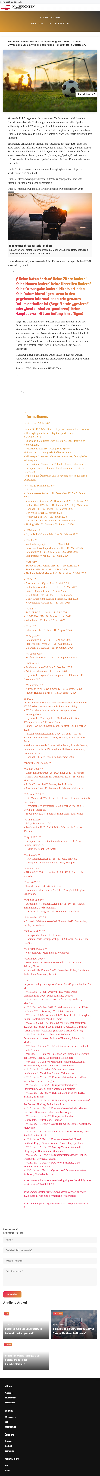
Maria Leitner (37, 23)
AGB (6, 1422)
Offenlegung (10, 1417)
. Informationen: (58, 809)
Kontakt (8, 1446)
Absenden (12, 1294)
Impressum (9, 1451)
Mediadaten (10, 1402)
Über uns (8, 1441)
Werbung (8, 1393)
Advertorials (10, 1398)
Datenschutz (10, 1427)
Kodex (7, 1470)
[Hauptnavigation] (95, 7)
